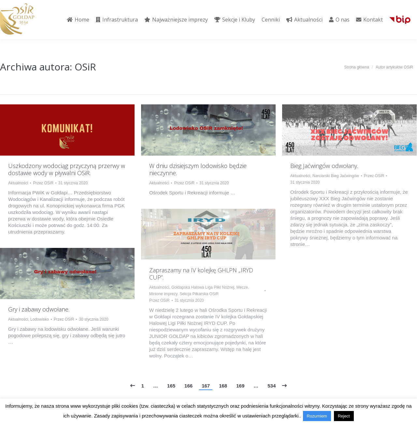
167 (206, 385)
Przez (43, 183)
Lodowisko (39, 319)
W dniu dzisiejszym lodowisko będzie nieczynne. (198, 169)
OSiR (85, 66)
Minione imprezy (163, 294)
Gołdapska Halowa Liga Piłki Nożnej (202, 287)
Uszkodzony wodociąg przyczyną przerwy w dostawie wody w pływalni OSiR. (66, 169)
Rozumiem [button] (317, 416)
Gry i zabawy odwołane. (38, 309)
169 (240, 385)
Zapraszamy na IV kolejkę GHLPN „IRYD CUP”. (201, 273)
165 (171, 385)
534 (271, 385)
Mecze (242, 287)
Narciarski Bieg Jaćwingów (335, 176)
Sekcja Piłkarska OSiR (199, 294)
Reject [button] (344, 416)
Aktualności (18, 183)
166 (188, 385)
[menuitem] (78, 19)
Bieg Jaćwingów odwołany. (324, 166)
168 (223, 385)
